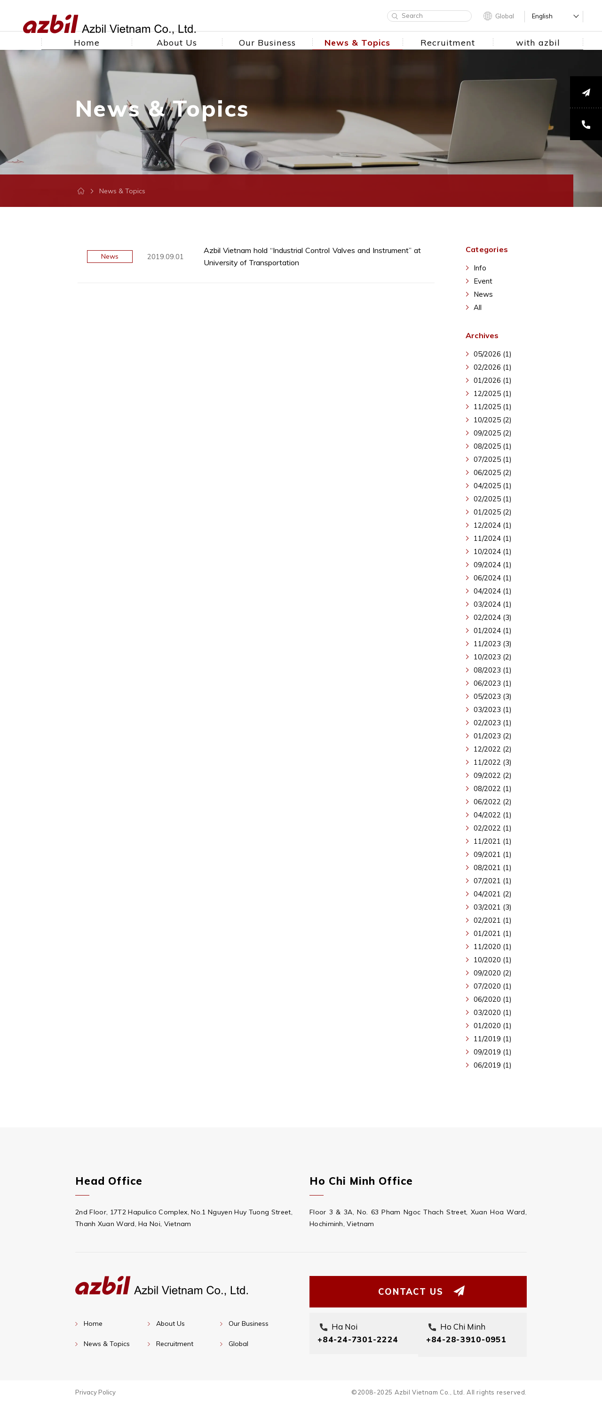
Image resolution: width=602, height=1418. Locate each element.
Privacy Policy (95, 1406)
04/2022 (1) (493, 814)
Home (93, 1323)
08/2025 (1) (493, 446)
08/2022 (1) (493, 788)
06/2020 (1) (493, 999)
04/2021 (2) (493, 893)
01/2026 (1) (493, 380)
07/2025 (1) (493, 459)
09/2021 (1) (493, 854)
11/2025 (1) (493, 406)
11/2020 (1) (493, 946)
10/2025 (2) (493, 419)
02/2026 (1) (493, 367)
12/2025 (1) (493, 393)
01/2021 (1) (493, 933)
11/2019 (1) (493, 1038)
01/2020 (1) (493, 1025)
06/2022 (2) (493, 801)
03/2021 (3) (493, 907)
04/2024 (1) (493, 590)
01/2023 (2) (493, 735)
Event (483, 281)
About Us (170, 1323)
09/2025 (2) (493, 432)
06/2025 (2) (493, 472)
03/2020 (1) (493, 1012)
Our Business (249, 1323)
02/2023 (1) (493, 722)
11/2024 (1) (493, 538)
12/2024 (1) (493, 525)
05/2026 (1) (493, 353)
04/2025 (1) (493, 485)
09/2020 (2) (493, 972)
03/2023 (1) (493, 709)
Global (504, 16)
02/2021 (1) (493, 920)
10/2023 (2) (493, 656)
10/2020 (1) (493, 959)
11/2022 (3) (493, 762)
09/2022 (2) (493, 775)
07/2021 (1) (493, 880)
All (478, 307)
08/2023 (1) (493, 669)
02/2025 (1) (493, 498)
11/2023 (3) (493, 643)
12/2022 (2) (493, 749)
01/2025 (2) (493, 511)
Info (480, 267)
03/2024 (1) (493, 604)
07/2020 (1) (493, 986)
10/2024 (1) (493, 551)
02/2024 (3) (493, 617)
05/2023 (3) (493, 696)
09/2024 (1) (493, 564)
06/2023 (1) (493, 683)
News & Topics (107, 1343)
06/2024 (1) (493, 577)
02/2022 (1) (493, 828)
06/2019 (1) (493, 1065)
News (483, 294)
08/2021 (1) (493, 867)
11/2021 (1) (493, 841)
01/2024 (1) (493, 630)
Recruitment (174, 1343)
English (542, 16)
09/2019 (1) (493, 1051)
